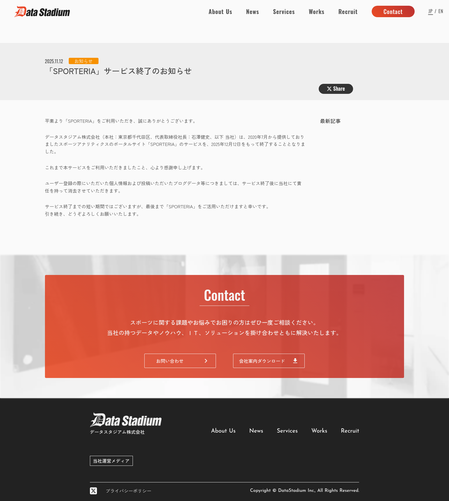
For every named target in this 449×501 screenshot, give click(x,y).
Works (316, 11)
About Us (220, 11)
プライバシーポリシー (128, 491)
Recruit (348, 11)
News (252, 11)
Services (284, 11)
